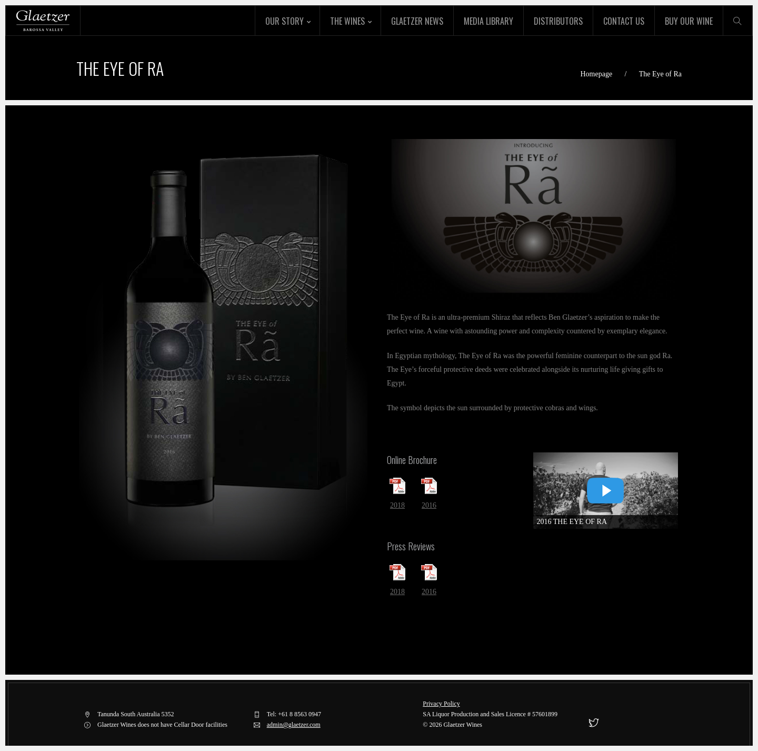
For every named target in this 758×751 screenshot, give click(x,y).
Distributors (558, 21)
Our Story (284, 21)
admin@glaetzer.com (294, 724)
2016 (429, 505)
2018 (397, 505)
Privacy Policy (441, 703)
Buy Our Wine (689, 21)
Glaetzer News (417, 21)
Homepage (596, 74)
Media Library (488, 21)
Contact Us (623, 21)
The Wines (347, 21)
